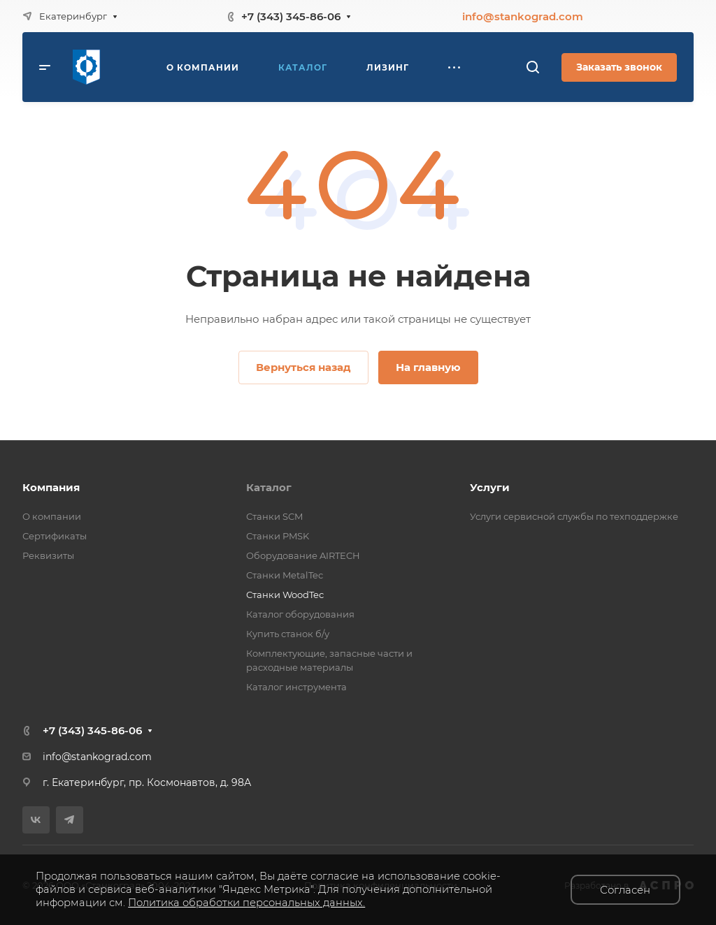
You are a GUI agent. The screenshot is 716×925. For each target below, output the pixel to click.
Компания (51, 487)
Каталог (269, 487)
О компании (51, 516)
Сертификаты (54, 535)
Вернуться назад (303, 367)
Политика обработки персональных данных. (246, 902)
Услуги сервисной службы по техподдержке (574, 516)
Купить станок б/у (287, 633)
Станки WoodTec (285, 594)
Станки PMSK (277, 535)
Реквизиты (48, 555)
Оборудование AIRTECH (303, 555)
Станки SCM (274, 516)
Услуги (490, 487)
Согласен (625, 889)
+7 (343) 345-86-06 (291, 16)
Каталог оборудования (300, 614)
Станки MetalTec (284, 575)
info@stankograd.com (522, 16)
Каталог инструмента (296, 686)
